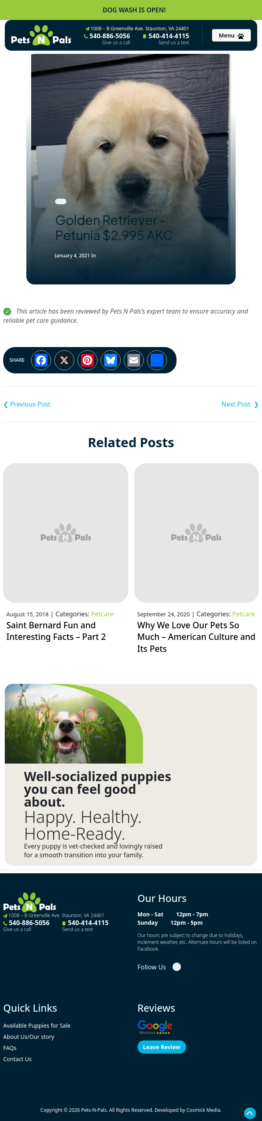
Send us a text (174, 42)
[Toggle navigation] (231, 35)
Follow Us (151, 967)
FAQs (9, 1048)
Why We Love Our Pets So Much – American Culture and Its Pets (196, 637)
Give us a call (116, 42)
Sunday (147, 922)
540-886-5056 (107, 39)
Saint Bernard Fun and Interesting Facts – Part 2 (56, 631)
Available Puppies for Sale (37, 1025)
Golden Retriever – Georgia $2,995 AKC (67, 404)
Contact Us (17, 1059)
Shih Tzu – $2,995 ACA (195, 404)
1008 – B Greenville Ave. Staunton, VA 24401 (137, 28)
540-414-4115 (166, 39)
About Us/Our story (28, 1036)
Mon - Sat (150, 914)
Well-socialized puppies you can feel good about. (97, 789)
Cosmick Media (203, 1110)
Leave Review (162, 1047)
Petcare (102, 614)
